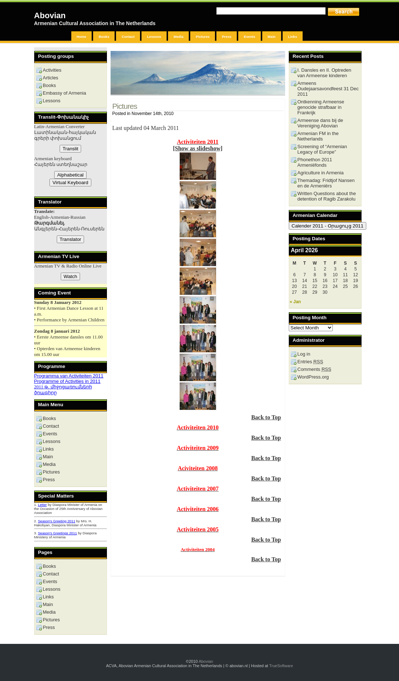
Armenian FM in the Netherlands (318, 136)
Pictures (203, 37)
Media (178, 37)
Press (226, 37)
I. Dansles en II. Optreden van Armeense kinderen (324, 72)
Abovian (50, 15)
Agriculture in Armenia (321, 172)
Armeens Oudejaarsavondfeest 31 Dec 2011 (328, 88)
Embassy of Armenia (64, 93)
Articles (51, 77)
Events (249, 37)
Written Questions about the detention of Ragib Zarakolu (327, 196)
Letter (42, 505)
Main (272, 37)
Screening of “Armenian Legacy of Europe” (322, 149)
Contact (128, 37)
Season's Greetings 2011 (57, 533)
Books (104, 37)
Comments (314, 369)
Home (82, 37)
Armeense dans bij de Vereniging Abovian (320, 123)
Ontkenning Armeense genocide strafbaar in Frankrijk (321, 107)
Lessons (154, 37)
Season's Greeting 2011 (56, 521)
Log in (304, 354)
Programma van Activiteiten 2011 (69, 376)
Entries (310, 361)
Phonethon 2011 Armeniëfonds (315, 162)
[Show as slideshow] (197, 148)
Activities (52, 70)
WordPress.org (313, 377)
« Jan (295, 301)
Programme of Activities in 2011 (67, 381)
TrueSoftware (281, 666)
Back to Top (266, 417)
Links (292, 37)
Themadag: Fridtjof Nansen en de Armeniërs (326, 183)
